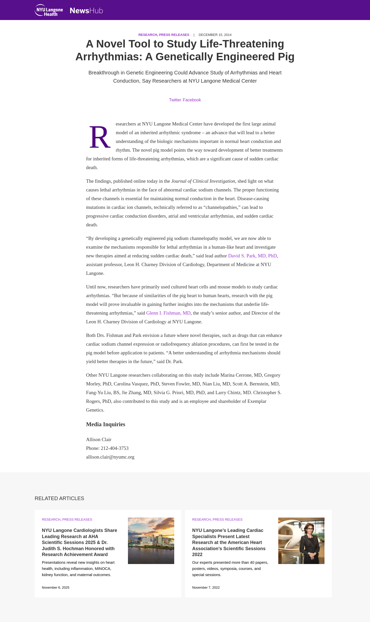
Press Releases (174, 35)
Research (147, 35)
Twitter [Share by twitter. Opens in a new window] (175, 100)
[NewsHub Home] (86, 10)
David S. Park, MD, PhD (252, 255)
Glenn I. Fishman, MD (168, 313)
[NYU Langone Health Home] (49, 11)
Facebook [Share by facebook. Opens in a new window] (192, 100)
